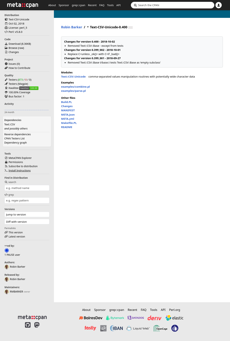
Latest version (17, 236)
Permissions (16, 162)
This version (16, 232)
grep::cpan (78, 5)
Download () (20, 43)
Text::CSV (9, 124)
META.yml (67, 118)
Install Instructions (20, 170)
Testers (13, 79)
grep (9, 194)
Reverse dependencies (17, 134)
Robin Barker (14, 266)
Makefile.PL (69, 123)
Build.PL (66, 102)
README (66, 127)
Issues (12, 63)
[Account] (218, 5)
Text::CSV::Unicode (73, 76)
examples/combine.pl (75, 86)
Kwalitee (14, 88)
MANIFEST (68, 110)
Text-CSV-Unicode (19, 19)
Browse (13, 48)
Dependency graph (15, 142)
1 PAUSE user (12, 254)
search (10, 182)
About (52, 5)
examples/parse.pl (73, 91)
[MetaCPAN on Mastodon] (40, 329)
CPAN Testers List (14, 138)
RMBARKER (13, 291)
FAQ (102, 5)
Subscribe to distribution (23, 166)
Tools (110, 5)
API (118, 5)
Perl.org (174, 310)
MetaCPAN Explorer (20, 158)
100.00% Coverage (19, 92)
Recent (92, 5)
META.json (68, 114)
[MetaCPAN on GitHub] (28, 329)
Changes (14, 52)
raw (21, 48)
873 (21, 79)
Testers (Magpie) (18, 83)
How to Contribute (19, 68)
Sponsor (64, 5)
